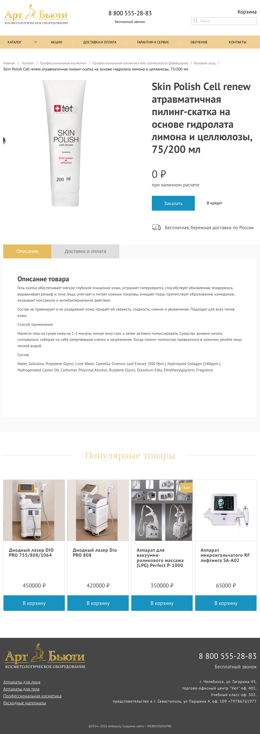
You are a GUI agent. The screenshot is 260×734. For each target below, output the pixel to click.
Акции (56, 42)
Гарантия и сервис (153, 42)
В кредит (214, 202)
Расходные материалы (24, 703)
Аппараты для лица (21, 682)
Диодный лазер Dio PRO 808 (95, 552)
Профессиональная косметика (32, 696)
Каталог (14, 42)
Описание (27, 251)
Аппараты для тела (21, 689)
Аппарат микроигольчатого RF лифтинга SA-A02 (225, 555)
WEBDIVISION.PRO (159, 726)
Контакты (237, 42)
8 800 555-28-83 (130, 13)
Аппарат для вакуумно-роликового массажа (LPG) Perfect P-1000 (160, 557)
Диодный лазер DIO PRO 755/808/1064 (31, 552)
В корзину (34, 603)
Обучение (199, 42)
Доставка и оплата (99, 42)
